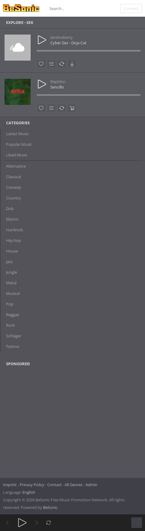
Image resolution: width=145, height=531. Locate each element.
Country (13, 198)
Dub (10, 208)
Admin (91, 484)
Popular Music (19, 144)
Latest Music (17, 133)
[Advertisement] (35, 420)
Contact (54, 484)
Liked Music (16, 155)
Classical (13, 176)
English (28, 492)
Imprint (10, 484)
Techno (12, 346)
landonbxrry (61, 37)
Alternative (16, 166)
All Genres (74, 484)
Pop (9, 304)
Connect (131, 8)
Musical (13, 293)
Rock (10, 325)
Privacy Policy (32, 484)
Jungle (11, 272)
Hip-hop (13, 240)
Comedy (13, 187)
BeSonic (50, 507)
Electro (12, 219)
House (12, 251)
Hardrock (14, 229)
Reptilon (58, 81)
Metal (11, 283)
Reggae (12, 314)
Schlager (13, 336)
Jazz (9, 261)
